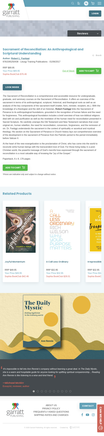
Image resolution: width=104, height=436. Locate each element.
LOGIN (95, 13)
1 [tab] (33, 391)
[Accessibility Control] (86, 3)
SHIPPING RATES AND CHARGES (51, 415)
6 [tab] (54, 391)
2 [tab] (37, 391)
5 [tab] (50, 391)
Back (96, 55)
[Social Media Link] (82, 415)
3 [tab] (41, 391)
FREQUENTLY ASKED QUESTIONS (51, 412)
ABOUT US (51, 405)
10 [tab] (70, 391)
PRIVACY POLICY (51, 408)
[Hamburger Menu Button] (99, 3)
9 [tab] (66, 391)
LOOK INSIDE (12, 87)
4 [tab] (46, 391)
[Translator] (79, 3)
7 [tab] (58, 391)
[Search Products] (72, 3)
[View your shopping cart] (92, 3)
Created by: (70, 427)
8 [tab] (62, 391)
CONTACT (88, 405)
